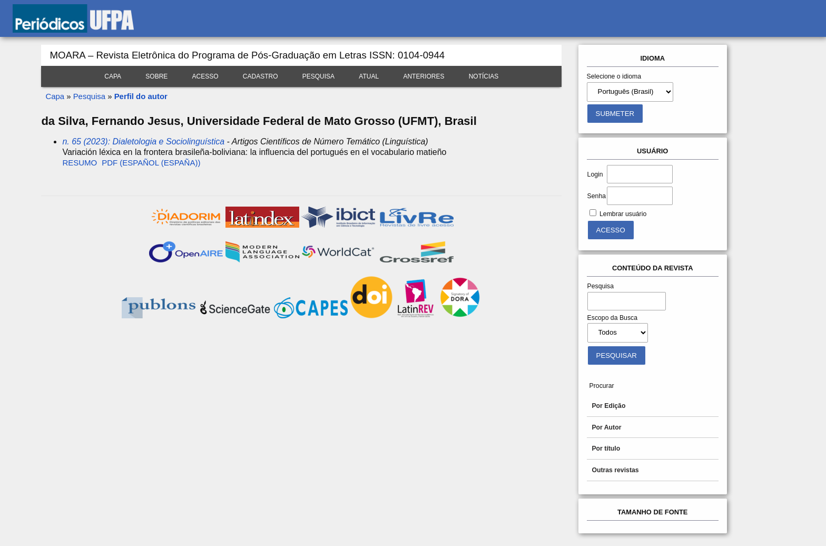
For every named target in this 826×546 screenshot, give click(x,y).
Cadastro (260, 76)
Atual (369, 76)
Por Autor (606, 427)
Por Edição (608, 405)
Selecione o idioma (614, 76)
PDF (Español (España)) (151, 162)
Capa (112, 76)
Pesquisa (318, 76)
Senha (596, 196)
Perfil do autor (141, 96)
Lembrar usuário (622, 214)
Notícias (484, 76)
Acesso (205, 76)
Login (595, 174)
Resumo (79, 162)
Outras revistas (615, 470)
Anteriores (423, 76)
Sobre (156, 76)
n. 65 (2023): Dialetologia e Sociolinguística (143, 141)
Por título (606, 448)
